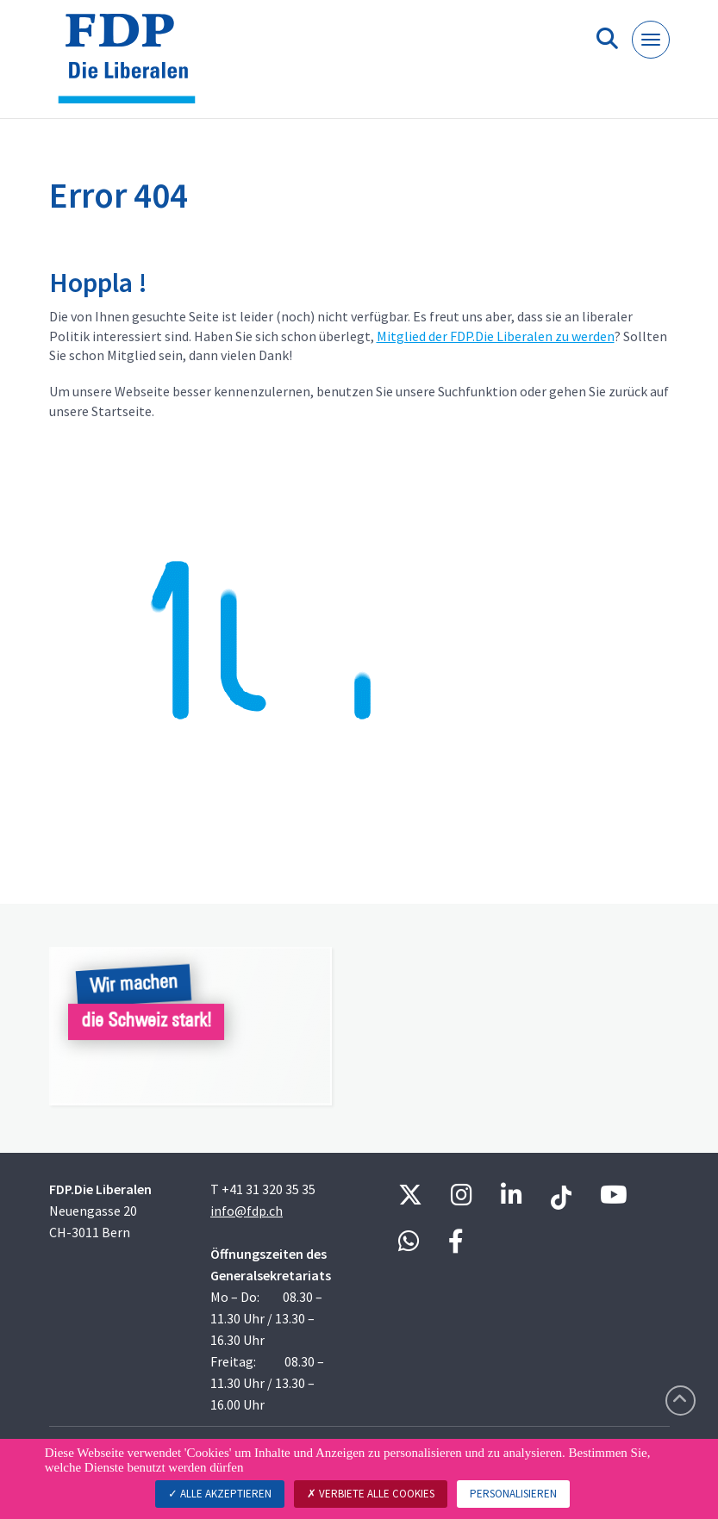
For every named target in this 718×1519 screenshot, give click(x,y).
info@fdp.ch (246, 1210)
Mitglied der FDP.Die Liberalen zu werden (496, 336)
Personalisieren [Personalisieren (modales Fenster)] (513, 1493)
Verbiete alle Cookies (370, 1493)
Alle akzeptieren (220, 1493)
